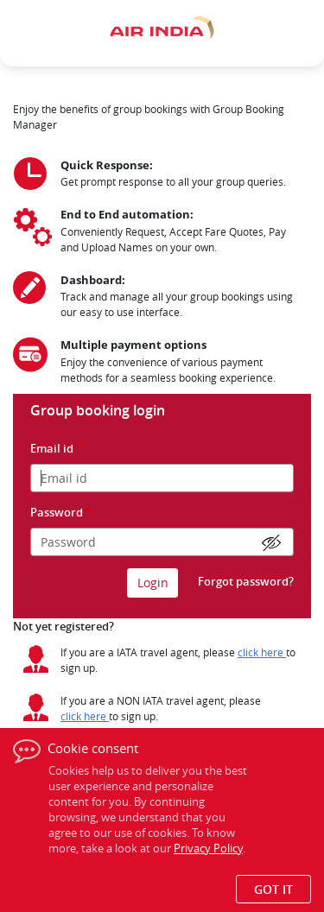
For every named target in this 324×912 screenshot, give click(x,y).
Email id (56, 448)
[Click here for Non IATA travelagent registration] (84, 716)
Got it (273, 889)
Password (61, 512)
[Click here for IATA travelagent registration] (262, 652)
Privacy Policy (208, 848)
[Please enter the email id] (162, 478)
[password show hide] (273, 543)
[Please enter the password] (162, 542)
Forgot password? (246, 581)
